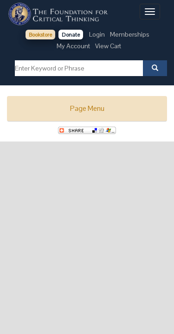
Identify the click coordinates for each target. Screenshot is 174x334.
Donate (71, 35)
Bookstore (40, 35)
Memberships (129, 34)
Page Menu (87, 108)
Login (97, 34)
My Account (73, 46)
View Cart (108, 46)
